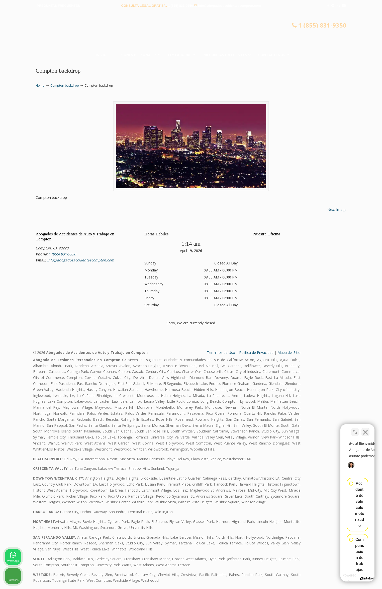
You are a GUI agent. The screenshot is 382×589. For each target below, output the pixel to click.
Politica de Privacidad (256, 352)
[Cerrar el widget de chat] (365, 429)
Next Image (336, 209)
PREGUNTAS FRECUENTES (58, 6)
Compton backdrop (64, 85)
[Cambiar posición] (355, 429)
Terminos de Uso (221, 352)
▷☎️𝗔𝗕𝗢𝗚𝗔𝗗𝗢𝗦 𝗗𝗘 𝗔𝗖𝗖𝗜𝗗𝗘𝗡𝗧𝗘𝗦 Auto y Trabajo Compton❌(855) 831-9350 (191, 31)
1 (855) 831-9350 (180, 6)
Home (40, 85)
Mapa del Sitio (289, 352)
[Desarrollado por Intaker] (339, 578)
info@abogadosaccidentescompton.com (229, 6)
